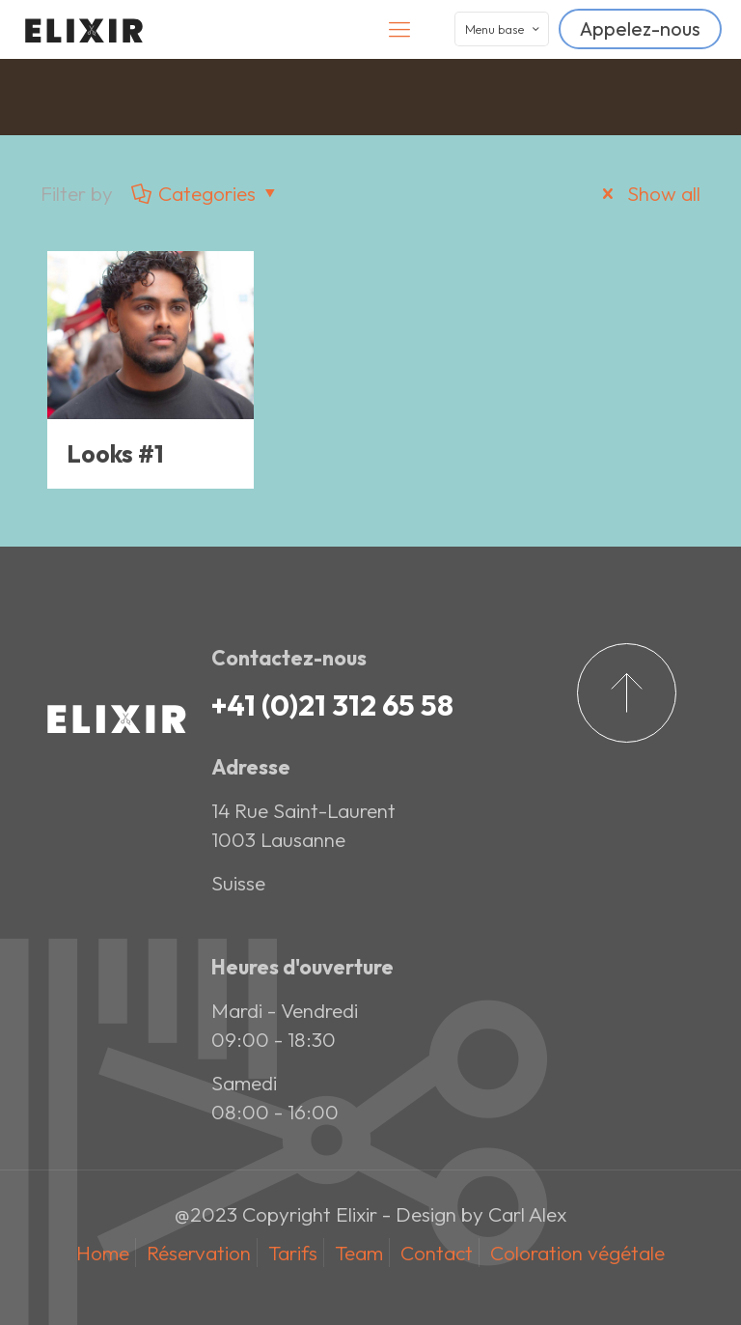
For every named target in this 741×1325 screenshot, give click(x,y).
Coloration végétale (577, 1252)
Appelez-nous (640, 28)
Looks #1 (115, 453)
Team (359, 1252)
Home (102, 1252)
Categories (206, 193)
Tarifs (292, 1252)
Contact (436, 1252)
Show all (647, 193)
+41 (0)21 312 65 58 (332, 705)
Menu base (503, 29)
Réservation (199, 1252)
